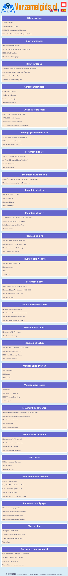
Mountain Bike (7, 466)
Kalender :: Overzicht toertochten (13, 534)
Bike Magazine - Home (10, 26)
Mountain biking (8, 297)
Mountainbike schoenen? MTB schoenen (16, 416)
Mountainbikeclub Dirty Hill (11, 144)
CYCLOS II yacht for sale (11, 118)
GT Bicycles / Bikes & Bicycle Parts (14, 137)
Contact (59, 574)
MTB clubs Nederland (9, 53)
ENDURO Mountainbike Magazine (14, 30)
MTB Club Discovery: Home (12, 355)
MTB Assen (6, 271)
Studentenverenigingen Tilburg (12, 515)
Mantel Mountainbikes (9, 492)
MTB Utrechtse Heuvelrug (11, 397)
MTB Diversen (7, 370)
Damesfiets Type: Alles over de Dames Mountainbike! (20, 179)
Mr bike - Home (7, 229)
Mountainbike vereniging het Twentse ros (16, 183)
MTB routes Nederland (10, 393)
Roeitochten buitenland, (10, 561)
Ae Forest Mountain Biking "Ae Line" (15, 160)
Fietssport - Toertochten (10, 531)
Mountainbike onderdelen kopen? (13, 320)
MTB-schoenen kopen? (10, 427)
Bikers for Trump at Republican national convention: (19, 68)
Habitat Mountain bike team (11, 141)
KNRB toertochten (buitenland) (12, 538)
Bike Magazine (7, 22)
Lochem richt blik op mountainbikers (14, 286)
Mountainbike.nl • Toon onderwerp (14, 244)
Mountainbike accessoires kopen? (13, 316)
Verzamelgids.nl (22, 574)
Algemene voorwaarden (48, 574)
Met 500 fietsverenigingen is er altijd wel (16, 49)
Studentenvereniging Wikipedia (12, 508)
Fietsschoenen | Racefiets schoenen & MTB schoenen (20, 412)
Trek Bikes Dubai (8, 167)
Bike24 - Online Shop (9, 481)
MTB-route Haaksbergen (10, 251)
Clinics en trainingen (9, 95)
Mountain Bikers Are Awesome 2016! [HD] (16, 290)
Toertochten (6, 542)
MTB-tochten (6, 378)
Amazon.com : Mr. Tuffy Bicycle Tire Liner (17, 217)
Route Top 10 (6, 401)
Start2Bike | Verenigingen (10, 57)
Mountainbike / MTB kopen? (12, 439)
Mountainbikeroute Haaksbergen (13, 248)
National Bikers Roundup (10, 76)
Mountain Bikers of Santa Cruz (12, 294)
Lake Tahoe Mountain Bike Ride (13, 225)
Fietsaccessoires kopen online (12, 309)
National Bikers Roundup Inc (12, 79)
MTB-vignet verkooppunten (11, 450)
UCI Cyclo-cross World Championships (15, 125)
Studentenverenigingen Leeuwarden (14, 511)
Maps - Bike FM (7, 198)
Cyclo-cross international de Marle (13, 114)
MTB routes (6, 374)
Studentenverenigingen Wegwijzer (13, 519)
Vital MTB (6, 274)
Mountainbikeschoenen (10, 420)
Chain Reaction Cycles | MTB (12, 488)
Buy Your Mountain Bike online (13, 485)
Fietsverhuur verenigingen (11, 45)
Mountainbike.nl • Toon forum (12, 443)
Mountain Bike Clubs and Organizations (15, 347)
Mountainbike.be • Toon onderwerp (14, 240)
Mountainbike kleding (9, 336)
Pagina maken (33, 574)
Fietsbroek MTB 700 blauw (11, 332)
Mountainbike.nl (7, 267)
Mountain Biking (8, 202)
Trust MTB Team (8, 469)
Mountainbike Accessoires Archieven (14, 313)
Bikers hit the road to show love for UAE (16, 72)
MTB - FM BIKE (8, 206)
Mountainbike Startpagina (11, 263)
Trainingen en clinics (9, 102)
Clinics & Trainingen (9, 91)
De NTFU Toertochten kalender (12, 557)
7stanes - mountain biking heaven (13, 156)
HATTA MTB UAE (8, 164)
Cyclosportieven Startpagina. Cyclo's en (15, 553)
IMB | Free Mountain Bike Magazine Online (17, 34)
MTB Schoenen (7, 424)
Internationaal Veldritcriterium (12, 122)
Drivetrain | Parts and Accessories (13, 221)
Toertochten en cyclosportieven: (13, 565)
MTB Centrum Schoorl (10, 446)
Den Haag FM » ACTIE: (10, 194)
